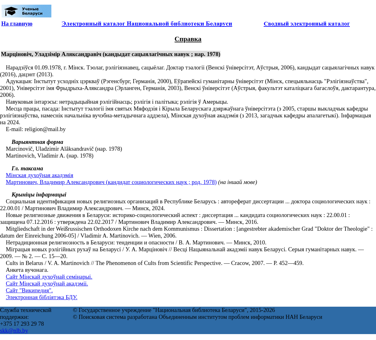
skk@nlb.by (14, 330)
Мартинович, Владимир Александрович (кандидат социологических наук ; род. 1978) (111, 182)
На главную (16, 23)
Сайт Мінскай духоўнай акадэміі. (47, 283)
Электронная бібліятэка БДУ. (42, 297)
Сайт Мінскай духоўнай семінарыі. (49, 276)
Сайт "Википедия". (29, 290)
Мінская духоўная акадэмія (39, 175)
